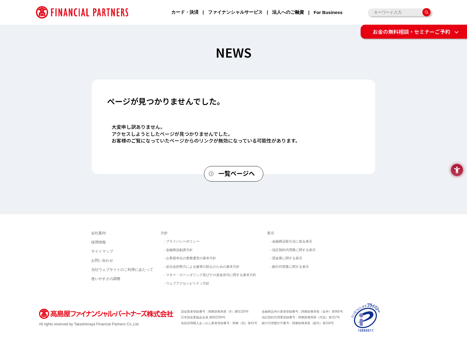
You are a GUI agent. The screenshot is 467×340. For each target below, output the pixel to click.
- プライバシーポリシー (181, 241)
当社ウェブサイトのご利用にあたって (122, 269)
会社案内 (98, 233)
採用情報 (98, 242)
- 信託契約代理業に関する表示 (293, 250)
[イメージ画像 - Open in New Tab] (366, 317)
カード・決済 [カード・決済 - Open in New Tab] (185, 12)
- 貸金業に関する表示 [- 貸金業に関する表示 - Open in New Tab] (286, 258)
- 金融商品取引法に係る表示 (291, 241)
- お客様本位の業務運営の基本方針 (190, 258)
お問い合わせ (102, 260)
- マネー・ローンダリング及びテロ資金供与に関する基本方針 (210, 275)
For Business (327, 12)
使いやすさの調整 (105, 279)
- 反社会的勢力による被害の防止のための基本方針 (202, 266)
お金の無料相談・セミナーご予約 (411, 31)
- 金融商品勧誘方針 (178, 250)
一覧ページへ (236, 173)
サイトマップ (102, 251)
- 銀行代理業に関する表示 (289, 266)
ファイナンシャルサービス (235, 12)
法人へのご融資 (288, 12)
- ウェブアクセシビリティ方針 (186, 283)
